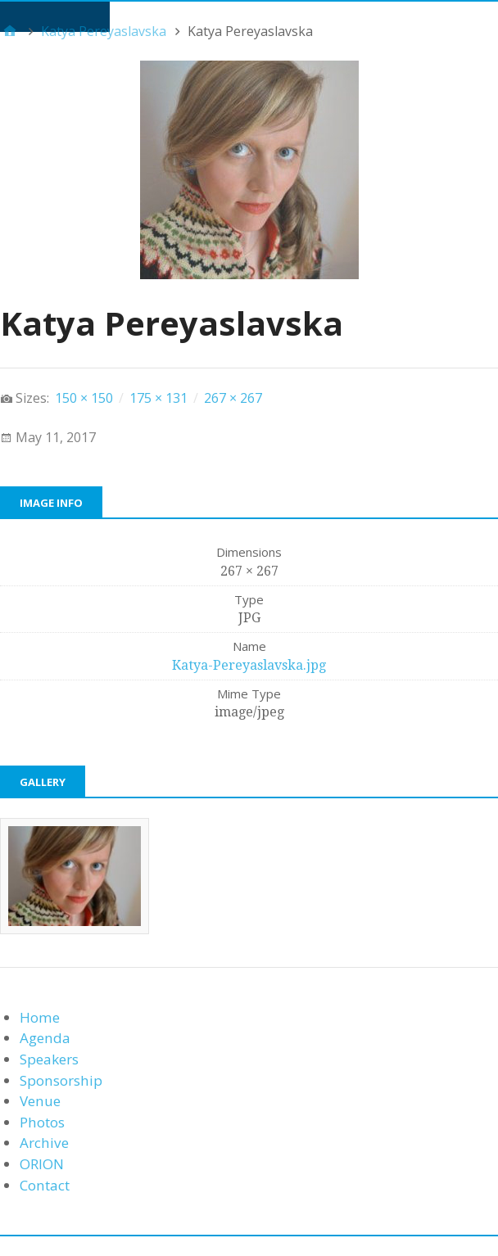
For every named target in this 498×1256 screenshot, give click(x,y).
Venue (40, 1100)
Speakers (49, 1059)
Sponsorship (61, 1080)
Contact (45, 1185)
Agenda (45, 1037)
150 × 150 (84, 398)
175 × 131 (158, 398)
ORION (42, 1163)
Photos (42, 1122)
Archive (44, 1142)
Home (40, 1017)
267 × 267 (233, 398)
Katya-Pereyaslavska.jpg (249, 665)
